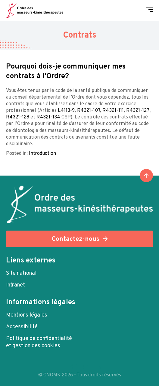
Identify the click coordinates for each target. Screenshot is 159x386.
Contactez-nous (75, 239)
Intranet (15, 285)
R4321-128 (17, 117)
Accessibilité (22, 326)
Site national (21, 273)
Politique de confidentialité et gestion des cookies (39, 342)
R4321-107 (88, 111)
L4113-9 (66, 111)
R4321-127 (137, 111)
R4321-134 (48, 117)
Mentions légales (26, 315)
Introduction (42, 154)
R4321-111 (113, 111)
